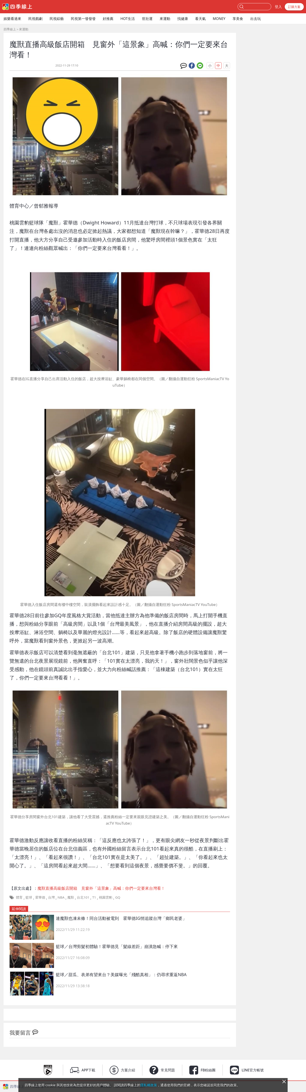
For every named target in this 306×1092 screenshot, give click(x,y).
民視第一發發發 (83, 18)
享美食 (237, 18)
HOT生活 (127, 18)
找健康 (182, 18)
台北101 (83, 897)
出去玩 (255, 18)
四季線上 (10, 29)
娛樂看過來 (12, 18)
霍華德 (40, 897)
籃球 (28, 897)
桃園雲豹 (105, 897)
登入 (278, 6)
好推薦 (108, 18)
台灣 (51, 897)
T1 (94, 897)
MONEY (219, 18)
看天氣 (200, 18)
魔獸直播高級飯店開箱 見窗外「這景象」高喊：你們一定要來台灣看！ (101, 888)
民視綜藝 (57, 18)
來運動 (165, 18)
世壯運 (147, 18)
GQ (117, 897)
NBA (61, 897)
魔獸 (70, 897)
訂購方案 (294, 7)
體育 (19, 897)
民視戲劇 (35, 18)
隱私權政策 (148, 1085)
